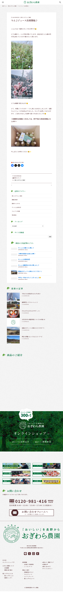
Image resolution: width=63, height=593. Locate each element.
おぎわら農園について (8, 567)
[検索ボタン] (60, 2)
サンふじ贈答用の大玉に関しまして (28, 267)
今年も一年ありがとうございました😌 (29, 279)
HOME (5, 562)
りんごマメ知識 (16, 213)
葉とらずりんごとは (8, 575)
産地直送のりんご (27, 574)
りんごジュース (27, 576)
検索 (50, 238)
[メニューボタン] (3, 2)
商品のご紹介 (25, 571)
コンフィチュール (27, 578)
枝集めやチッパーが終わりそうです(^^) (30, 273)
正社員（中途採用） (28, 566)
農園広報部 (15, 201)
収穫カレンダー (7, 579)
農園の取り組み (7, 572)
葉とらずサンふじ (8, 577)
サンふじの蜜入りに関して (26, 249)
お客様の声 (45, 566)
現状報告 (14, 216)
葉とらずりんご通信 (26, 17)
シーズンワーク (27, 568)
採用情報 (24, 564)
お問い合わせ (45, 568)
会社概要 (6, 569)
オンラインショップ (30, 435)
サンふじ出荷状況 (16, 209)
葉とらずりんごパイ (28, 580)
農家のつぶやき (16, 205)
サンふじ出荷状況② (24, 261)
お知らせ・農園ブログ (48, 564)
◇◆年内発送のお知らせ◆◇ (26, 255)
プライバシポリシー (47, 570)
